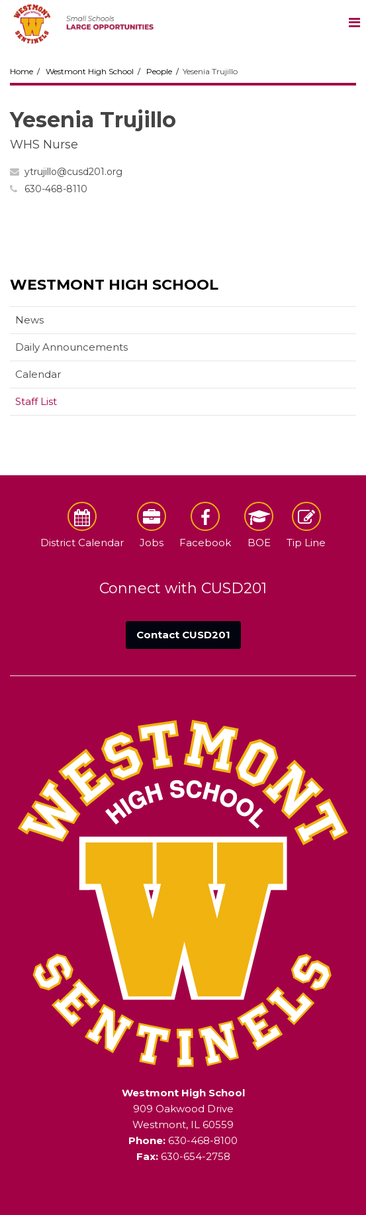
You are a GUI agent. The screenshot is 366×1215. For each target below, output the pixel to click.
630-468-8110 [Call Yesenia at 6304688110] (55, 189)
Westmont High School (90, 71)
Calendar (38, 374)
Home (21, 71)
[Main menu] (354, 22)
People (159, 71)
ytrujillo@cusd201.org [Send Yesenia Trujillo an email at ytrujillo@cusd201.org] (73, 172)
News (29, 320)
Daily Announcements (71, 347)
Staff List (36, 401)
